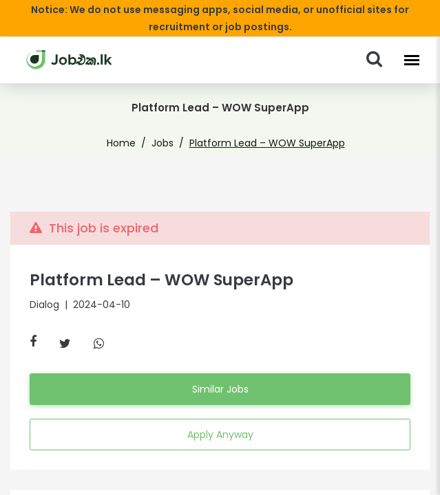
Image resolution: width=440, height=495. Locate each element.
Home (130, 143)
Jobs (167, 143)
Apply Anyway (220, 434)
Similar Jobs (219, 389)
